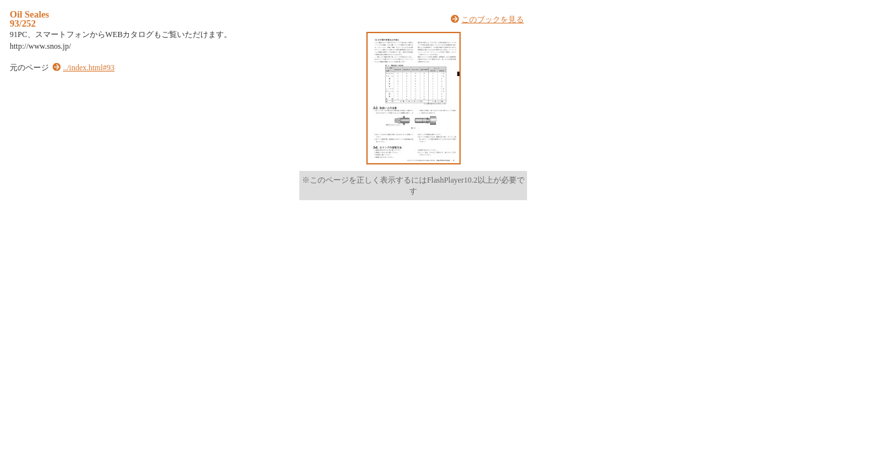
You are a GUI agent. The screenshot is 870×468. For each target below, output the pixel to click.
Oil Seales (29, 14)
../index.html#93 (89, 67)
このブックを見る (492, 19)
